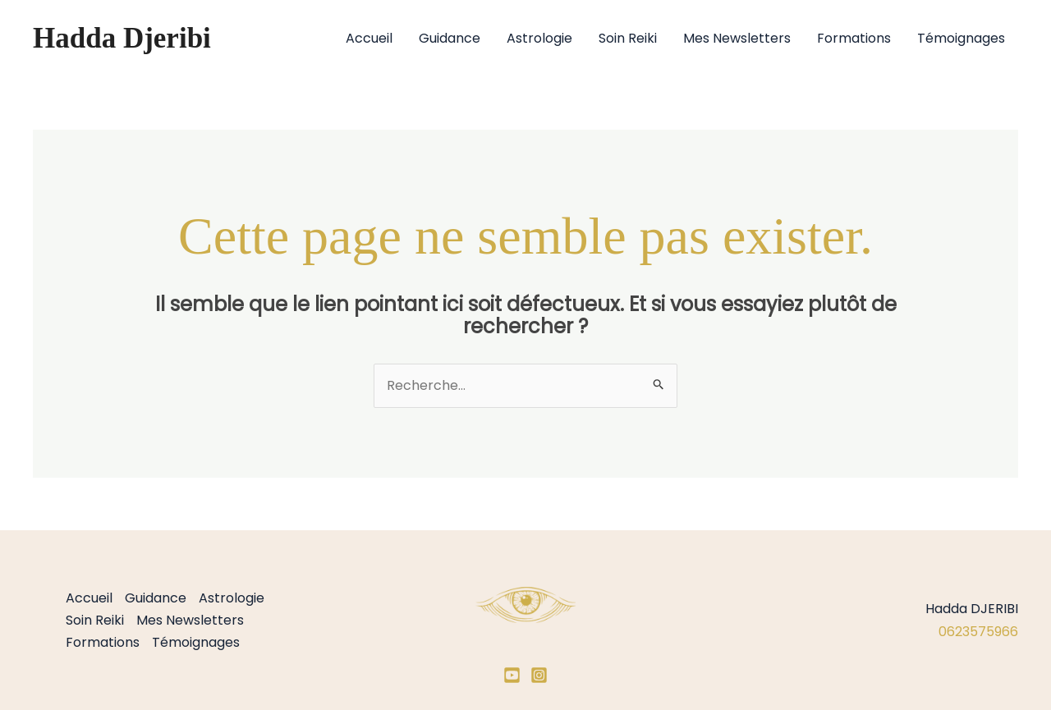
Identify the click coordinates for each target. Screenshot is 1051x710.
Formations (854, 38)
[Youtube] (512, 675)
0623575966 (978, 631)
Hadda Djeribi (122, 38)
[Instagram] (539, 675)
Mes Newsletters (737, 38)
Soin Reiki (628, 38)
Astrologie (539, 38)
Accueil (369, 38)
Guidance (449, 38)
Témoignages (961, 38)
